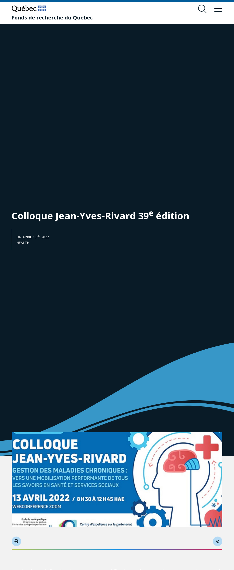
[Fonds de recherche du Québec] (52, 17)
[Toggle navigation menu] (218, 9)
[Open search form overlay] (202, 9)
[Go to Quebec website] (29, 8)
